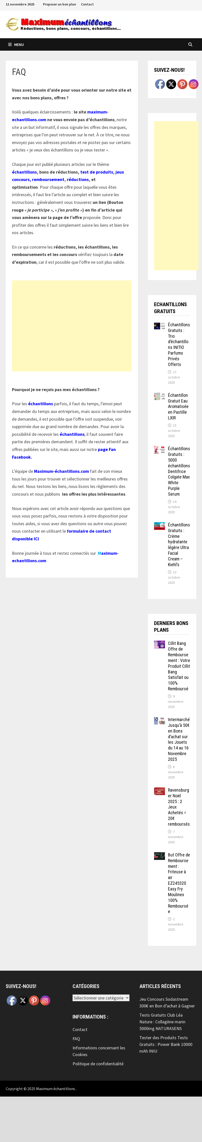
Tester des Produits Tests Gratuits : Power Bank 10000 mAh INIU (165, 1044)
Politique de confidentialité (98, 1064)
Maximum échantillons (55, 1088)
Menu (16, 44)
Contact (87, 4)
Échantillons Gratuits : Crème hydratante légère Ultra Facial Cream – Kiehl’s (179, 544)
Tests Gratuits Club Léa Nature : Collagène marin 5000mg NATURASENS (162, 1021)
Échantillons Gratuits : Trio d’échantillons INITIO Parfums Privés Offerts (179, 344)
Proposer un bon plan (59, 4)
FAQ (76, 1038)
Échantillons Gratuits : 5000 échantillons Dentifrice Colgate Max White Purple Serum (179, 471)
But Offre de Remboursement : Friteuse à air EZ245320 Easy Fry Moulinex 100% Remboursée (179, 883)
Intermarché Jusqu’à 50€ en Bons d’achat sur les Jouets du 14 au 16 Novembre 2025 (179, 739)
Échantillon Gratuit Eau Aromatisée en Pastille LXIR (178, 406)
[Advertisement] (72, 325)
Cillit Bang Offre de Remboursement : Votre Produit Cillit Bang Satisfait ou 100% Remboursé (179, 666)
